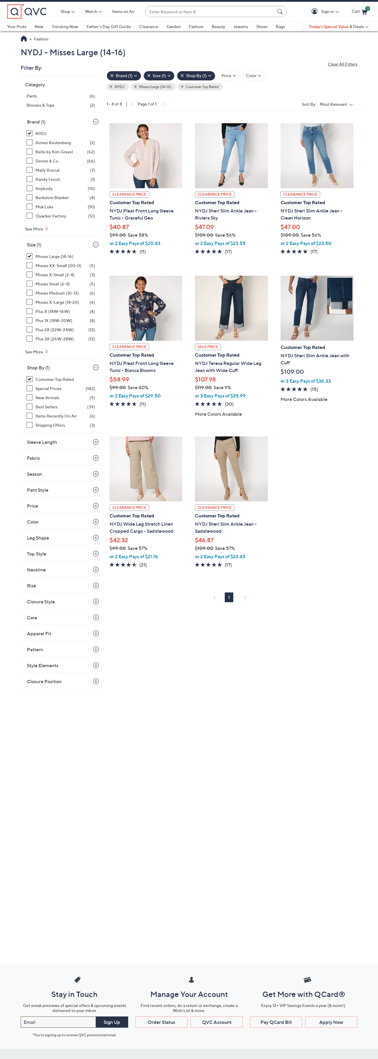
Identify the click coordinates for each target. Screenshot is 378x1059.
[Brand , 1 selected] (124, 76)
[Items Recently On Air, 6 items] (61, 416)
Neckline (36, 570)
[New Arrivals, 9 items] (61, 397)
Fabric (33, 458)
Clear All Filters (342, 63)
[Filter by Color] (253, 76)
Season (34, 474)
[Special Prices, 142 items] (61, 388)
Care (32, 618)
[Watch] (91, 11)
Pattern (35, 649)
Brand (36, 122)
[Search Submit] (280, 11)
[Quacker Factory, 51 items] (61, 216)
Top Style (36, 554)
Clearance (148, 26)
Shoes (262, 26)
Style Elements (42, 665)
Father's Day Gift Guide (109, 26)
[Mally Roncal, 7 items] (61, 170)
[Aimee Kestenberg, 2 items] (61, 142)
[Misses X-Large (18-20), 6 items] (61, 302)
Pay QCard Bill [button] (276, 1022)
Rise (31, 586)
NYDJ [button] (119, 87)
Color (33, 522)
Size (34, 245)
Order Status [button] (161, 1022)
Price (32, 506)
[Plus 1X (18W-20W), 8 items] (61, 320)
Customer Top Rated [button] (202, 87)
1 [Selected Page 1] (229, 597)
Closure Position (44, 681)
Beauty (218, 26)
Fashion (196, 26)
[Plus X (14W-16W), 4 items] (61, 311)
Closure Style (41, 602)
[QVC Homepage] (24, 39)
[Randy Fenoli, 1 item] (61, 179)
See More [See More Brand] (34, 228)
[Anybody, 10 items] (61, 188)
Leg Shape (38, 538)
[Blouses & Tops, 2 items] (61, 105)
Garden (174, 26)
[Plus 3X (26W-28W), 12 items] (61, 339)
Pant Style (37, 490)
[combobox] (210, 11)
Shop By (38, 368)
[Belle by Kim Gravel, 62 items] (61, 152)
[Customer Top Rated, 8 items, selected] (61, 379)
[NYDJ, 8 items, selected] (61, 133)
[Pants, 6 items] (61, 96)
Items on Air (123, 11)
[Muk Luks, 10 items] (61, 207)
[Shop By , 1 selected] (196, 76)
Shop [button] (65, 11)
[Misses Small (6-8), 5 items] (61, 284)
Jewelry (240, 26)
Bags (280, 26)
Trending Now (65, 26)
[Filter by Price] (229, 76)
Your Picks (16, 26)
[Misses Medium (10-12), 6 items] (61, 293)
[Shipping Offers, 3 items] (61, 425)
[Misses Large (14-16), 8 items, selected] (61, 256)
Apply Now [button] (331, 1022)
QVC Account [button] (217, 1022)
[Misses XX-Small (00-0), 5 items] (61, 265)
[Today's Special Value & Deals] (339, 26)
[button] (315, 12)
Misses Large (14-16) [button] (155, 87)
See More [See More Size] (34, 351)
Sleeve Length (42, 442)
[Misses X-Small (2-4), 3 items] (61, 275)
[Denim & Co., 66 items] (61, 161)
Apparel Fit (39, 633)
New (39, 26)
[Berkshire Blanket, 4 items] (61, 197)
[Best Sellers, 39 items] (61, 407)
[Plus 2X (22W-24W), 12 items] (61, 330)
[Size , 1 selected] (159, 76)
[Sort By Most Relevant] (337, 104)
